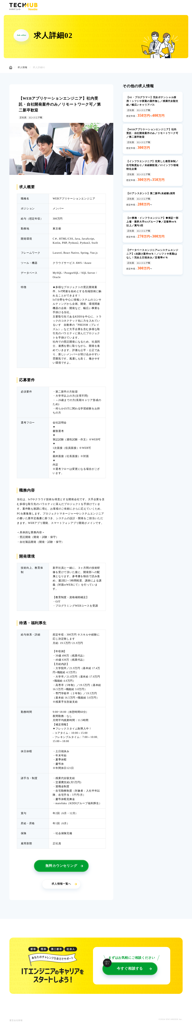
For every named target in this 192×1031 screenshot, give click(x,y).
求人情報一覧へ (61, 885)
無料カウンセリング (61, 866)
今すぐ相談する (125, 967)
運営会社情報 (16, 1021)
